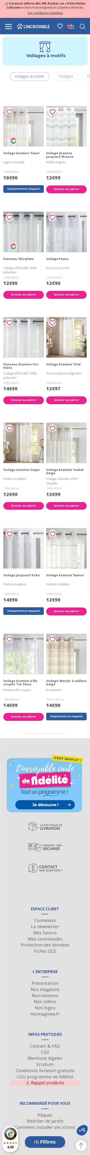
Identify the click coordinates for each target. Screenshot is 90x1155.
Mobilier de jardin (45, 1121)
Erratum (45, 1064)
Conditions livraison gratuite (45, 1070)
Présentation (45, 983)
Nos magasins (45, 989)
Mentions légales (45, 1058)
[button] (82, 1130)
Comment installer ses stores (45, 1127)
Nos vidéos (45, 1001)
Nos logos (45, 1008)
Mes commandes (45, 939)
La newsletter (45, 926)
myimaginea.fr (45, 1014)
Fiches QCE (45, 951)
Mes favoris (45, 933)
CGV (45, 1052)
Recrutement (45, 995)
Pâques (45, 1115)
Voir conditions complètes (45, 13)
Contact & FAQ (45, 1046)
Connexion (45, 920)
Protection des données (45, 945)
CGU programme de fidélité (45, 1077)
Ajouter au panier (66, 189)
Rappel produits (45, 1082)
